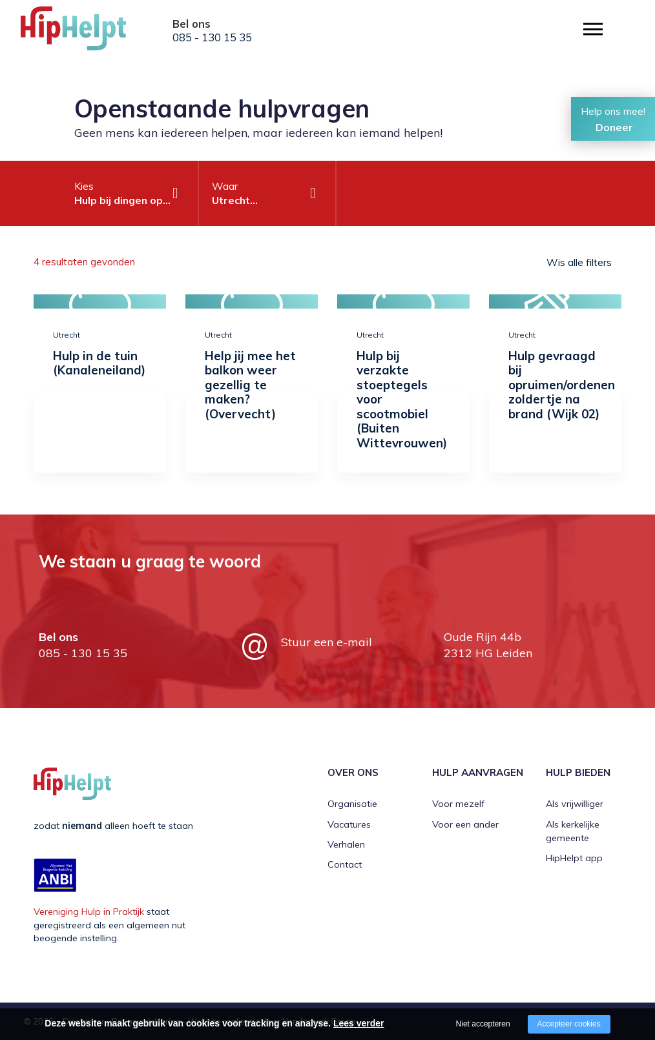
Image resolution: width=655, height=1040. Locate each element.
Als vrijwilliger (574, 804)
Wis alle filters (579, 262)
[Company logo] (85, 32)
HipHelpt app (574, 858)
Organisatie (352, 804)
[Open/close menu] (593, 29)
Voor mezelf (458, 804)
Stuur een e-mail (326, 642)
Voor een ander (465, 824)
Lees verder (358, 1023)
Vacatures (349, 824)
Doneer (614, 127)
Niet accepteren (483, 1023)
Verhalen (346, 844)
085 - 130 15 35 (212, 37)
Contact (345, 864)
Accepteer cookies (569, 1023)
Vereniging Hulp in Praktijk (89, 911)
